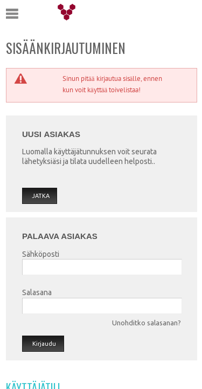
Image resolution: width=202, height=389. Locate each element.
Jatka (41, 196)
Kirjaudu (44, 343)
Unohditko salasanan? (146, 322)
